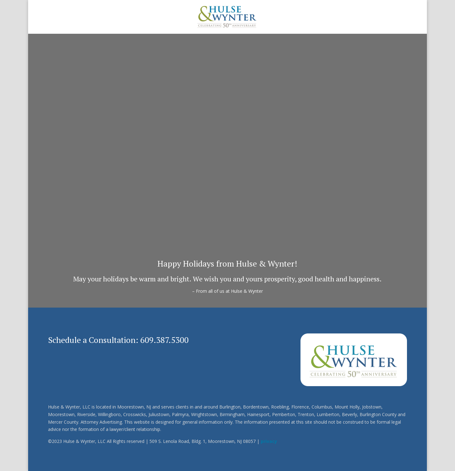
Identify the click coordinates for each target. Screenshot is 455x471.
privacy (269, 441)
